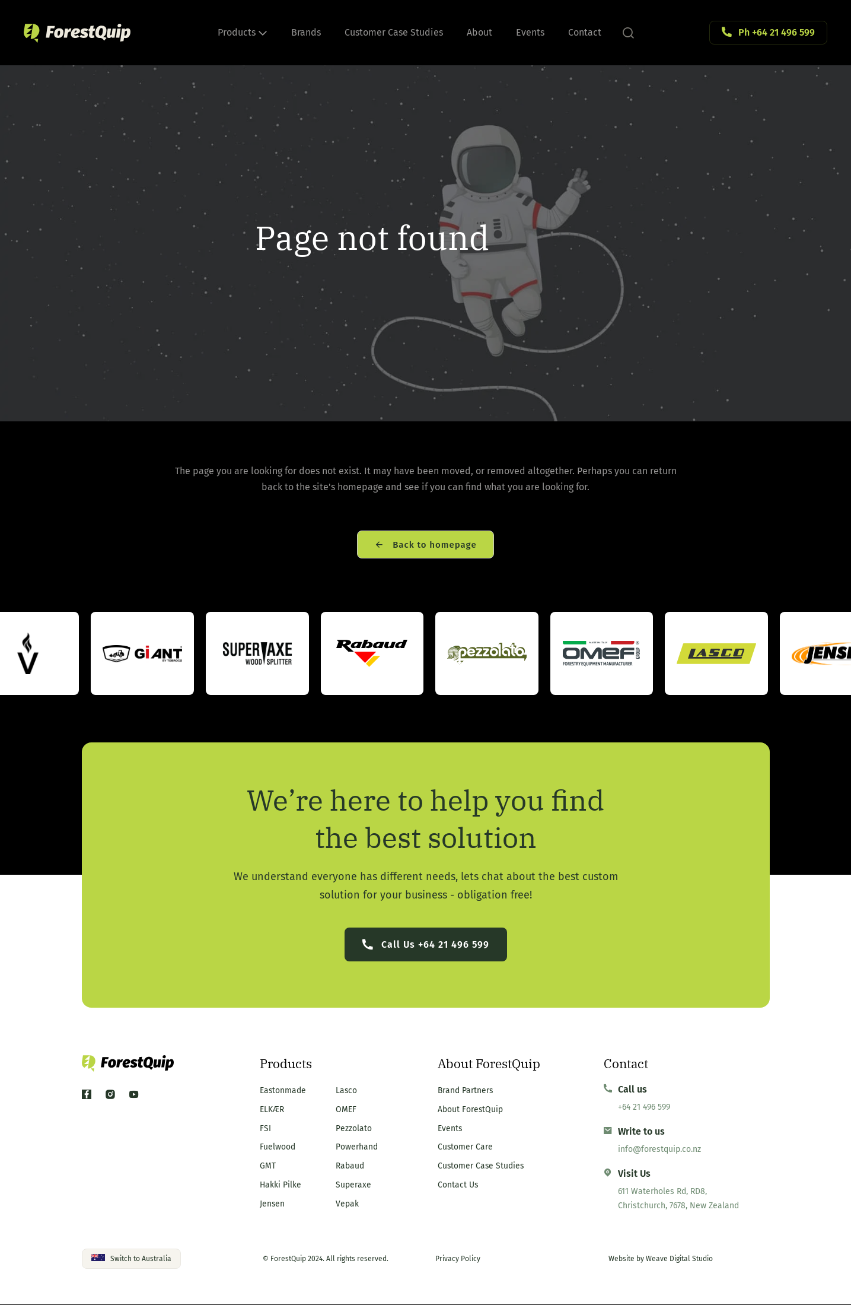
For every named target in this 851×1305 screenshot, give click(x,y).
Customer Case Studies (394, 32)
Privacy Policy (457, 1259)
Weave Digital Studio (679, 1259)
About (479, 32)
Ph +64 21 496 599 (776, 32)
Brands (306, 32)
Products (242, 32)
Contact (584, 32)
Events (530, 32)
